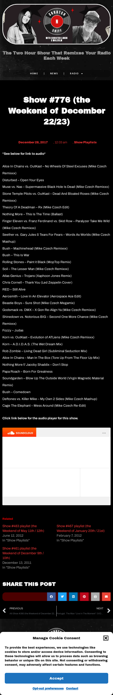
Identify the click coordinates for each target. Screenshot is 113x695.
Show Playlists (85, 142)
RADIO (76, 73)
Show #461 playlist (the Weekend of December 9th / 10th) (23, 553)
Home (34, 73)
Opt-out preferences (48, 688)
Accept (56, 678)
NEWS (54, 73)
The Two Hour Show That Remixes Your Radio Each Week (57, 56)
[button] (105, 638)
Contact (72, 688)
